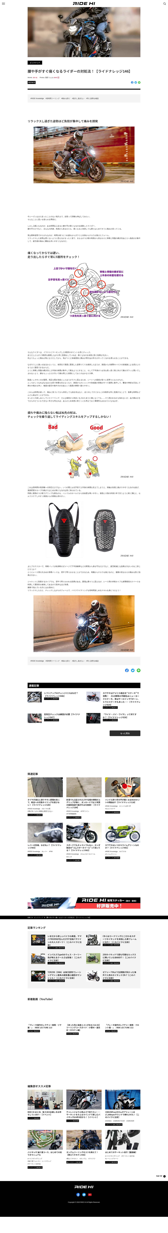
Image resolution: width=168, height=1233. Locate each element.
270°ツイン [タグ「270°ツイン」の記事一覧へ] (85, 810)
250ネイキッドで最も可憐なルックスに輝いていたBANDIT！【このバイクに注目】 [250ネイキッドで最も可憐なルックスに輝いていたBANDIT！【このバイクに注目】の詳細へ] (119, 956)
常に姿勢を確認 (93, 98)
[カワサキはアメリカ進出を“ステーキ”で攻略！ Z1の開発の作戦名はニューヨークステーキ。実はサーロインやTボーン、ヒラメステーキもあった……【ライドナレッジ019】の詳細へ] (93, 699)
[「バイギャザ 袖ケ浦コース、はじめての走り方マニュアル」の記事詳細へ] (45, 1143)
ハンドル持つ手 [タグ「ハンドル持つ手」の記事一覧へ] (125, 805)
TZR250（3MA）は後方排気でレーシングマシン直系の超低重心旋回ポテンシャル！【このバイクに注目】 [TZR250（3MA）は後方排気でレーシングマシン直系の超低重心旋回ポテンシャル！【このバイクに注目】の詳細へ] (64, 974)
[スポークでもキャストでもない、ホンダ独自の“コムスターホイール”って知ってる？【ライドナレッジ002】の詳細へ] (84, 836)
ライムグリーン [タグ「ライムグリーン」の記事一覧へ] (111, 853)
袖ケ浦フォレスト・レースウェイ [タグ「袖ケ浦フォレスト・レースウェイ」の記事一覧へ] (39, 1161)
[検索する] (164, 3)
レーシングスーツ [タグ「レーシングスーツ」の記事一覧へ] (112, 1158)
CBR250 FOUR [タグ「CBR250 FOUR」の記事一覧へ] (119, 1120)
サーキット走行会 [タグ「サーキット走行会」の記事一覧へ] (34, 1163)
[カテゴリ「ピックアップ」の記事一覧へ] (51, 699)
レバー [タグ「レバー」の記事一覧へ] (45, 851)
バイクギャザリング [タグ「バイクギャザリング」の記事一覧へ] (35, 1158)
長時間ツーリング (53, 98)
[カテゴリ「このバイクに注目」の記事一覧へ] (56, 944)
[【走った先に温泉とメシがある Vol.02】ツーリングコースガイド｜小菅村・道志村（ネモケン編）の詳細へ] (84, 1016)
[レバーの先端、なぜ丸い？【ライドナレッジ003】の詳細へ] (45, 835)
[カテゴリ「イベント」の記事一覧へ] (34, 1117)
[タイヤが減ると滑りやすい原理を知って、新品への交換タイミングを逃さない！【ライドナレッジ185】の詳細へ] (45, 791)
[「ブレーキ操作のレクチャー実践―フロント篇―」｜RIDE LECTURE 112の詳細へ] (122, 1015)
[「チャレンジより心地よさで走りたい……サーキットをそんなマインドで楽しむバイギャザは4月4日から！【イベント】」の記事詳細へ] (84, 1103)
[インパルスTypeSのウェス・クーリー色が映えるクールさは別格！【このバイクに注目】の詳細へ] (38, 959)
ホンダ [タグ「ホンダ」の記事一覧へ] (69, 856)
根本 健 (35, 77)
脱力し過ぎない (78, 98)
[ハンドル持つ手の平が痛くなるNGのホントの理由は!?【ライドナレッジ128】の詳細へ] (122, 790)
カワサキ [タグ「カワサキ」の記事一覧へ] (123, 851)
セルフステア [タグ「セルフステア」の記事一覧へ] (110, 808)
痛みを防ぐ (66, 98)
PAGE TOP (159, 1176)
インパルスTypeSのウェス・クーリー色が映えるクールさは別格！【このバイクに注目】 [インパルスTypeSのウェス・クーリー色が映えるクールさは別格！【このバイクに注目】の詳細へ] (65, 956)
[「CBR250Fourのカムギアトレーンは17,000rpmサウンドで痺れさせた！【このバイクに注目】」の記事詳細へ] (122, 1103)
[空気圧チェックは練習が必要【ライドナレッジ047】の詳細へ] (35, 720)
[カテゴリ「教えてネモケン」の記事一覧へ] (74, 1162)
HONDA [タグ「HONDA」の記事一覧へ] (108, 1120)
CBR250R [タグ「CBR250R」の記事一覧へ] (130, 1120)
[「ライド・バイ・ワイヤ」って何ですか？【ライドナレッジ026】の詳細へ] (93, 720)
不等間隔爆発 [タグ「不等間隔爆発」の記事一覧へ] (71, 813)
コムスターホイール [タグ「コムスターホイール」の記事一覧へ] (88, 853)
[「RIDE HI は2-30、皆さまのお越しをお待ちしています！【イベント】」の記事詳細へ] (45, 1102)
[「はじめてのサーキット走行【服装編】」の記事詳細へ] (122, 1141)
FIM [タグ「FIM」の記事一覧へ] (51, 851)
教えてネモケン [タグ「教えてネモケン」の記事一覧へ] (72, 1158)
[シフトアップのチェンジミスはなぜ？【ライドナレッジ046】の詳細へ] (35, 699)
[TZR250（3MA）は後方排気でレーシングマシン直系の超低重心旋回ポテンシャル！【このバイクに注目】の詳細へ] (38, 977)
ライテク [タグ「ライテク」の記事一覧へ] (92, 1158)
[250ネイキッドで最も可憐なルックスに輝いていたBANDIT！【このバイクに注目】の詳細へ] (93, 959)
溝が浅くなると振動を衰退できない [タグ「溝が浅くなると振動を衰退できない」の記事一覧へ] (40, 810)
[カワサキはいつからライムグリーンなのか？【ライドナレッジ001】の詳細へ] (122, 835)
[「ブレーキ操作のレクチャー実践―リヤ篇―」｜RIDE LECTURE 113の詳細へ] (45, 1015)
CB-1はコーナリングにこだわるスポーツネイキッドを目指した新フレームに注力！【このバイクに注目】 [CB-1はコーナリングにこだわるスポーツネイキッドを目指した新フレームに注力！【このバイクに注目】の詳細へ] (120, 938)
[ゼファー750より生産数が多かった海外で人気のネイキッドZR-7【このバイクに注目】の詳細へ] (93, 977)
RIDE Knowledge (37, 98)
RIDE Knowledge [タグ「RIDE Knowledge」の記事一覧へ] (34, 808)
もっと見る (128, 733)
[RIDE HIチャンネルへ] (34, 1030)
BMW (56, 77)
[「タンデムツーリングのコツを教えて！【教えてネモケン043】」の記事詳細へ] (84, 1143)
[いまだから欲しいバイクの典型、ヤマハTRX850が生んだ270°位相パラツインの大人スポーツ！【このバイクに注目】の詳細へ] (38, 941)
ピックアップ (35, 62)
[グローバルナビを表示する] (3, 3)
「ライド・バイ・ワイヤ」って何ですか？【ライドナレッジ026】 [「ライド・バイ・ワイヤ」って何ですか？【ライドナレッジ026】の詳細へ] (120, 715)
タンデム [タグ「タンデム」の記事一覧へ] (83, 1158)
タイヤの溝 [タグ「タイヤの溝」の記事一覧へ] (46, 808)
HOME (29, 917)
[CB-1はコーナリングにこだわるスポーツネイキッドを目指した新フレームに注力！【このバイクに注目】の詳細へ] (93, 941)
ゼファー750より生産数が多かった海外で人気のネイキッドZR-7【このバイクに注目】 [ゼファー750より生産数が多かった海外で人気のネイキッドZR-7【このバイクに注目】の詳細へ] (120, 974)
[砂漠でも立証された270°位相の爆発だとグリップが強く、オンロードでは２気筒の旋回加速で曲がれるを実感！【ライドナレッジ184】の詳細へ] (84, 792)
